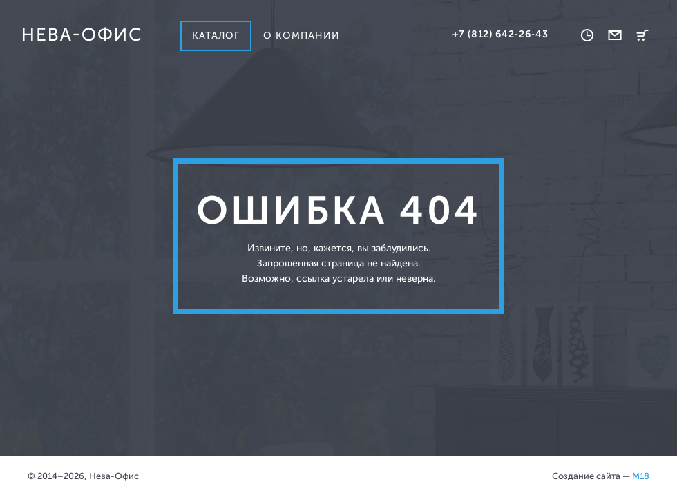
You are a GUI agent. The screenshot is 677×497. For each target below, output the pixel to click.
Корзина (642, 35)
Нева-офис (81, 34)
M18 (640, 476)
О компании (302, 35)
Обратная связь (614, 35)
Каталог (216, 35)
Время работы (587, 35)
